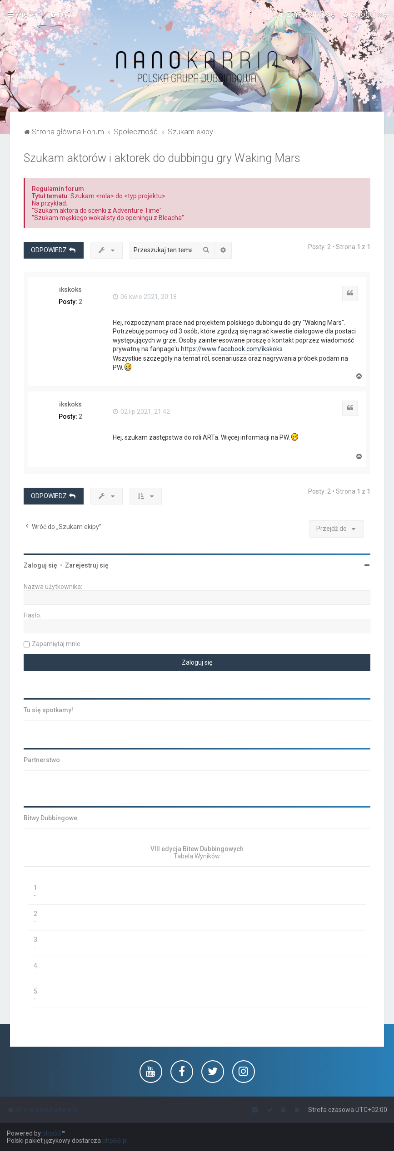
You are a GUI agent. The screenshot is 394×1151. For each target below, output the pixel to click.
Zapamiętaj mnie (56, 643)
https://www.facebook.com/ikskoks (232, 349)
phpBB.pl (115, 1140)
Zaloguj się (40, 565)
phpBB (51, 1133)
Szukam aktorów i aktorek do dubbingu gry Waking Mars (162, 158)
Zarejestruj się (87, 565)
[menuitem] (61, 14)
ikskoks (70, 289)
